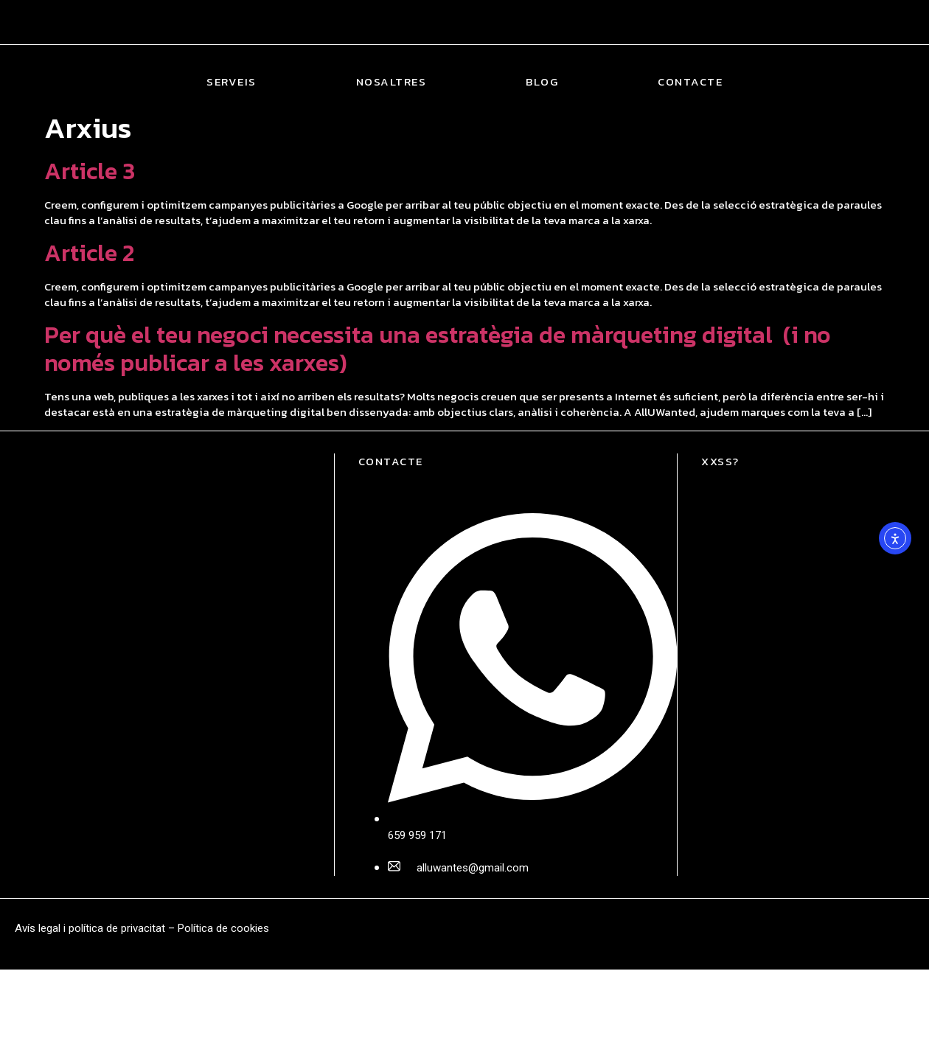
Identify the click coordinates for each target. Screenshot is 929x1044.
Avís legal (37, 928)
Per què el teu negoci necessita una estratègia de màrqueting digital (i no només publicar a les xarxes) (437, 348)
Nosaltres (391, 81)
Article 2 (89, 253)
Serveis (231, 81)
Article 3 (89, 171)
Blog (542, 81)
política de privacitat (117, 928)
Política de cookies (223, 928)
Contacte (690, 81)
